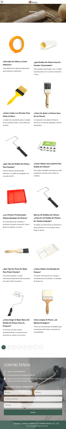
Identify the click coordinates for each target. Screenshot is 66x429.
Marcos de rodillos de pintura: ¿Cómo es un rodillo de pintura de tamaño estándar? (47, 218)
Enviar (33, 412)
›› (41, 347)
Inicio (29, 16)
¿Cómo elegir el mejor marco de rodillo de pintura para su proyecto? (16, 323)
